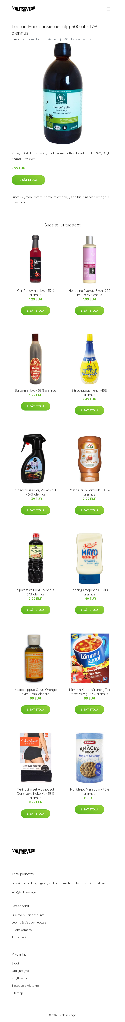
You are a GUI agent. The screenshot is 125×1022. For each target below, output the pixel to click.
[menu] (109, 9)
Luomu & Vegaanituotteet (29, 922)
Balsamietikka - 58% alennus (35, 390)
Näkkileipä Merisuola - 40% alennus (89, 791)
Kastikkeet (76, 153)
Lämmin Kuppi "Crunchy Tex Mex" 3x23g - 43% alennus (89, 692)
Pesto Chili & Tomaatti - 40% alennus (89, 492)
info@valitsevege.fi (25, 892)
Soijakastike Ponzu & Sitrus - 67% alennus (35, 592)
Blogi (15, 963)
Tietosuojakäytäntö (25, 986)
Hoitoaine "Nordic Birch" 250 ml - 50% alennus (89, 293)
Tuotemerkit (38, 153)
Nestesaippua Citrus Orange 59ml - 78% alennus (35, 692)
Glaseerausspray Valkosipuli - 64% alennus (35, 492)
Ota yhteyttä (20, 971)
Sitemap (17, 993)
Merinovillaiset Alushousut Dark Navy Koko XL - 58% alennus (35, 793)
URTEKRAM (93, 153)
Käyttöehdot (20, 978)
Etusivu (16, 39)
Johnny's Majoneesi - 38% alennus (89, 592)
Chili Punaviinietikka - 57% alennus (35, 293)
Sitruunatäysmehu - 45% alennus (89, 392)
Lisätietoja (28, 180)
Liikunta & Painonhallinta (28, 915)
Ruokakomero (58, 153)
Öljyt (106, 153)
